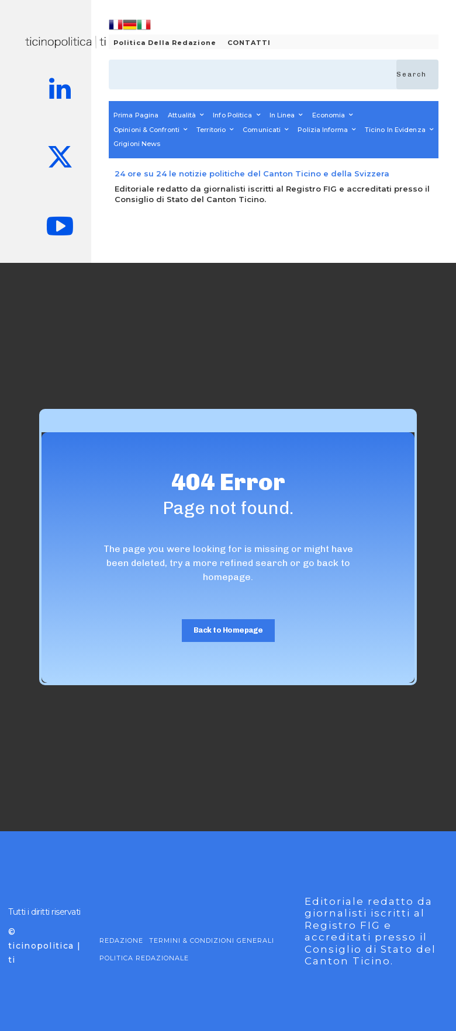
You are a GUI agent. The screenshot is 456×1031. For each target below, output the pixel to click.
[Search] (417, 74)
